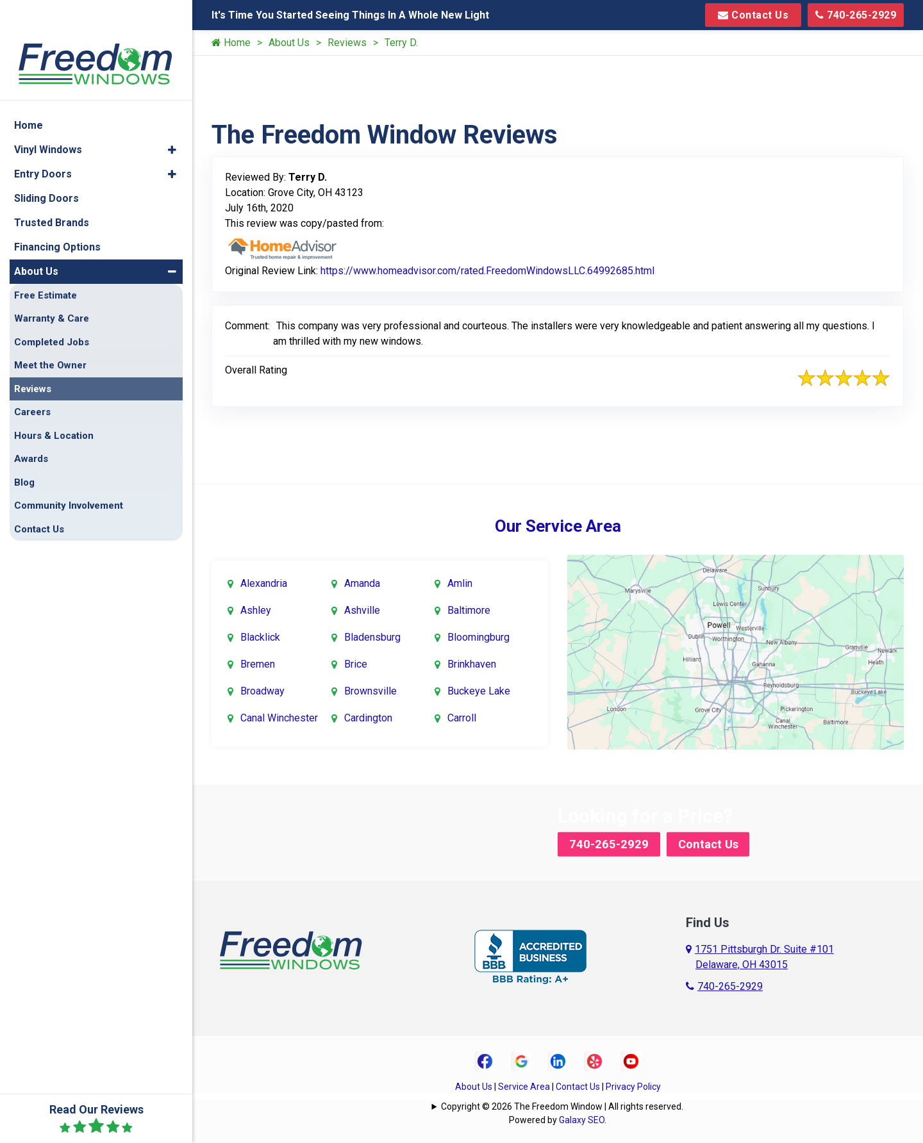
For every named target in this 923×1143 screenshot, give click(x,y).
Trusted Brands (51, 191)
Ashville (362, 609)
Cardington (368, 717)
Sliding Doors (46, 167)
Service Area (524, 1084)
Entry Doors (43, 142)
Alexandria (263, 582)
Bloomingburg (478, 636)
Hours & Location (54, 404)
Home (231, 43)
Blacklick (260, 636)
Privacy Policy (633, 1084)
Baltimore (468, 609)
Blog (24, 451)
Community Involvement (68, 475)
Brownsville (370, 690)
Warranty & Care (51, 287)
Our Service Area (558, 526)
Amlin (459, 582)
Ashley (255, 609)
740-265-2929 (855, 15)
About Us (289, 43)
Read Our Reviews (96, 1119)
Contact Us (753, 15)
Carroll (461, 717)
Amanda (362, 582)
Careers (32, 381)
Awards (31, 428)
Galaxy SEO (581, 1117)
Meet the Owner (50, 334)
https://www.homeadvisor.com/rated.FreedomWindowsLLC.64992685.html (487, 271)
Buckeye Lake (478, 690)
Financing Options (57, 216)
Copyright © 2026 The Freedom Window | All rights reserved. (562, 1104)
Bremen (257, 663)
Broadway (262, 690)
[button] (172, 118)
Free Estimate (45, 264)
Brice (355, 663)
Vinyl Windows (48, 118)
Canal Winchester (279, 717)
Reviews (347, 43)
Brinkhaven (471, 663)
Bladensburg (372, 636)
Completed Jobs (51, 311)
